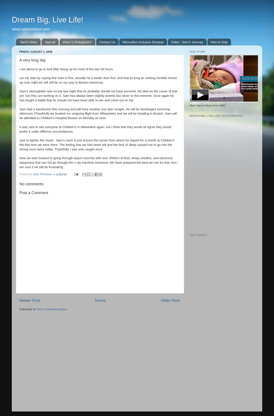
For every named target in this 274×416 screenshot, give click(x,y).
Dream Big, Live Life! (47, 19)
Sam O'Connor (43, 174)
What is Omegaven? (77, 42)
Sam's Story (28, 42)
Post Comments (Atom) (52, 309)
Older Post (170, 300)
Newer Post (29, 300)
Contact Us (107, 42)
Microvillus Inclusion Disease (143, 42)
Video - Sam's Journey (187, 42)
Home (100, 300)
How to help (219, 42)
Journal (50, 42)
